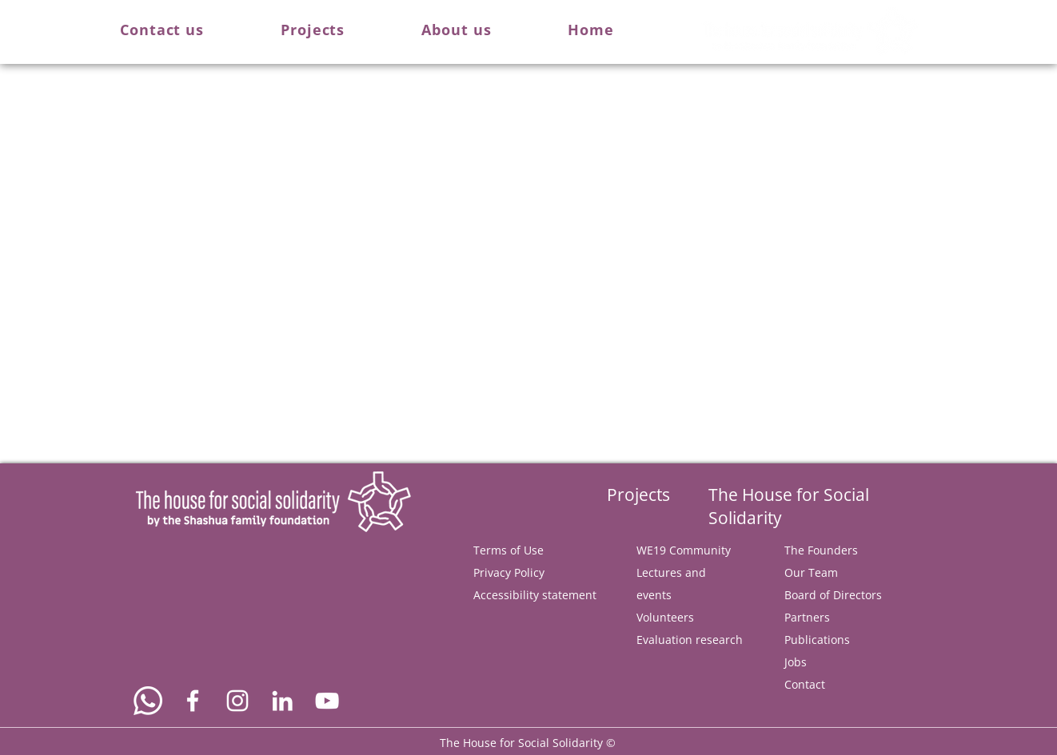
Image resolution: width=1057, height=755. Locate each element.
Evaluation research (689, 639)
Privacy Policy (508, 572)
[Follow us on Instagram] (237, 700)
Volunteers (665, 617)
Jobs (795, 662)
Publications (817, 639)
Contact (804, 684)
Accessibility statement (534, 594)
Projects (638, 494)
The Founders (821, 550)
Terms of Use (508, 550)
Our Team (811, 572)
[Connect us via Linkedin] (282, 700)
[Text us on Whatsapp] (148, 700)
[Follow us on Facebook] (192, 700)
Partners (807, 617)
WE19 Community (683, 550)
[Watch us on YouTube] (327, 700)
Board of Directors (833, 594)
